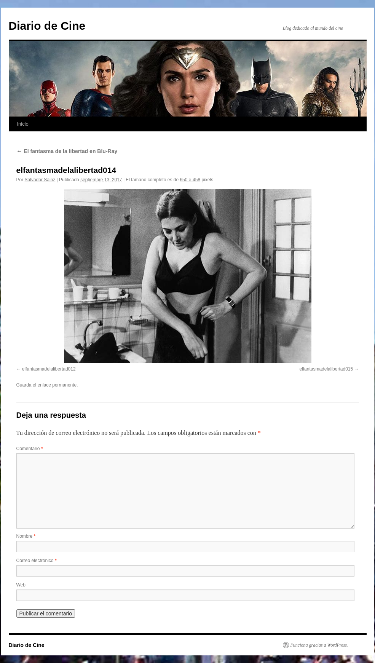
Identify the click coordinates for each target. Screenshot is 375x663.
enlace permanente (57, 385)
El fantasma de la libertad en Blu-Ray (67, 151)
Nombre (26, 536)
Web (21, 585)
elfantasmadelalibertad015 (326, 369)
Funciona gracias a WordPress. (319, 645)
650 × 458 (190, 179)
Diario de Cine (47, 25)
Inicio (23, 124)
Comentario (29, 448)
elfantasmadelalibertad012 (49, 369)
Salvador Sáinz (40, 179)
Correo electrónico (36, 560)
